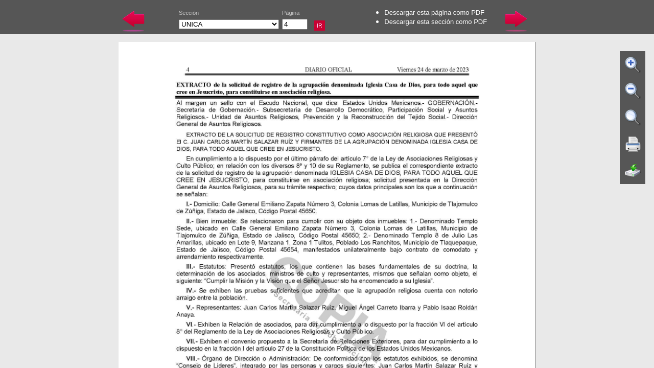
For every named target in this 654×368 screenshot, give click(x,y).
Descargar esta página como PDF (434, 12)
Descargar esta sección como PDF (435, 22)
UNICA (229, 24)
